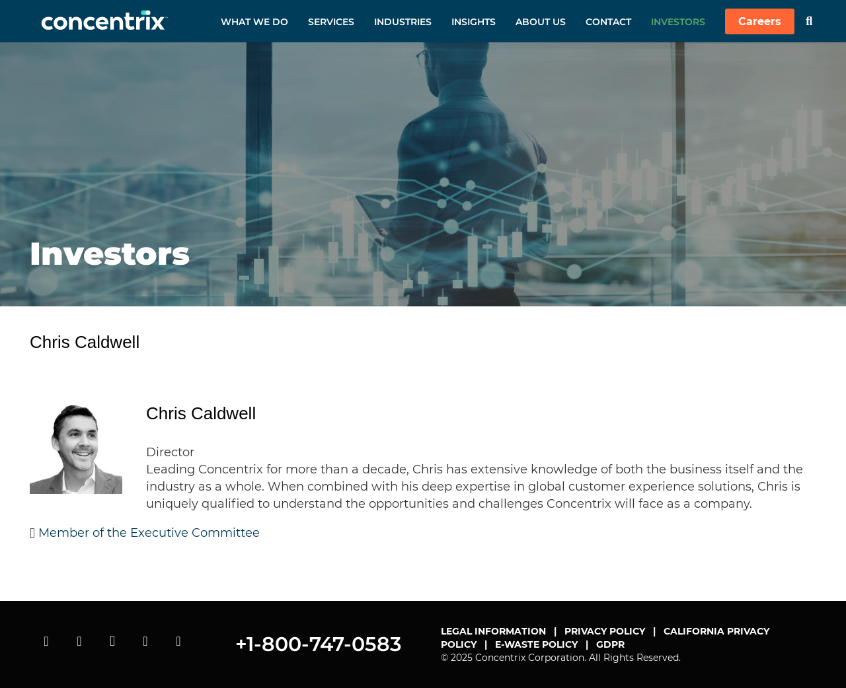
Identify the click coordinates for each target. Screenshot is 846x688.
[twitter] (79, 641)
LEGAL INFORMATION (493, 631)
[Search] (809, 21)
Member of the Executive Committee (149, 533)
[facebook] (178, 641)
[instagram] (112, 641)
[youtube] (46, 641)
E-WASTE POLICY (536, 644)
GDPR (610, 644)
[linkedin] (145, 641)
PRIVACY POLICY (604, 631)
